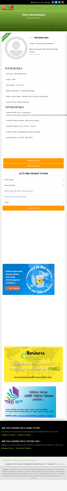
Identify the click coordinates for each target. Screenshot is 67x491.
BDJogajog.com (60, 464)
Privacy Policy (6, 460)
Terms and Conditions (20, 460)
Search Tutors (33, 208)
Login (47, 2)
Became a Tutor (7, 448)
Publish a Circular (8, 435)
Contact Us (32, 460)
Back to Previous (33, 166)
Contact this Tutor (33, 161)
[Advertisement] (48, 24)
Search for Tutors (24, 435)
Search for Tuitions (23, 448)
